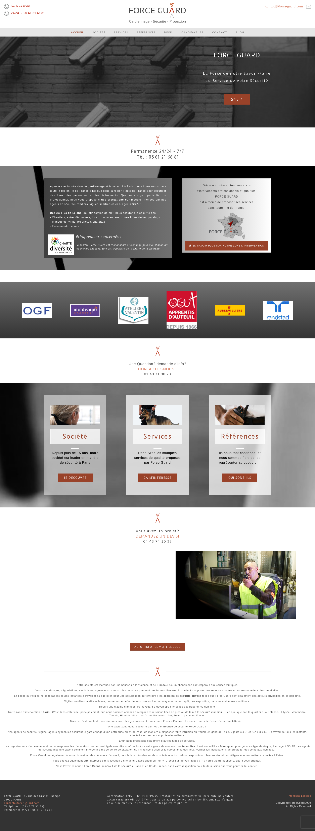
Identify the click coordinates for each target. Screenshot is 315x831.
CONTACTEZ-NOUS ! (157, 369)
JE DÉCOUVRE (75, 477)
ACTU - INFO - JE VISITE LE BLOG (157, 646)
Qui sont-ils (239, 477)
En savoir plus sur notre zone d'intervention (228, 245)
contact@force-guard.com (284, 6)
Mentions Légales (300, 795)
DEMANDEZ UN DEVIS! (157, 536)
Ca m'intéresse (157, 477)
